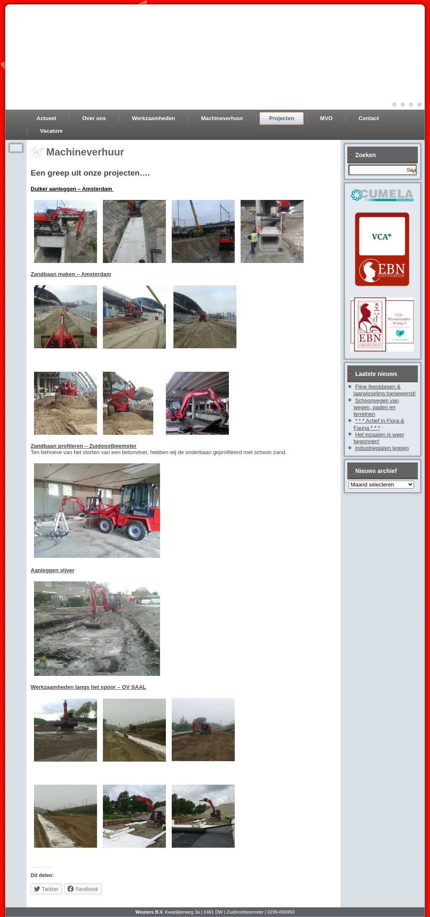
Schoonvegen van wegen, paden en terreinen (376, 407)
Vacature (51, 131)
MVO (326, 118)
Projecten (281, 118)
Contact (369, 118)
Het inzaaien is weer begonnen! (379, 437)
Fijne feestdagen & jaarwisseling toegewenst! (385, 390)
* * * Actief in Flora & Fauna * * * (379, 424)
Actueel (46, 118)
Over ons (94, 118)
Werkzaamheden (153, 118)
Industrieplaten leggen (382, 448)
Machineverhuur (222, 118)
